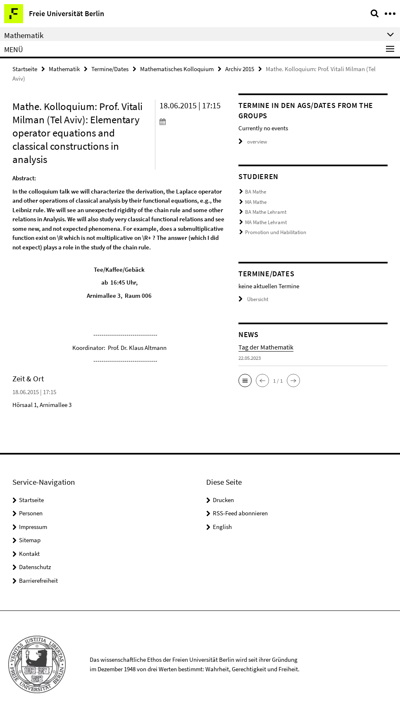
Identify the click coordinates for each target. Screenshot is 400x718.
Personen (31, 513)
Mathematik (64, 69)
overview (252, 141)
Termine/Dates (110, 69)
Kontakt (29, 554)
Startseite (24, 69)
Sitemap (29, 540)
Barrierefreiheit (38, 580)
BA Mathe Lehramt (265, 211)
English (222, 527)
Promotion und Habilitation (275, 232)
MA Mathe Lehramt (266, 222)
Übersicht (253, 299)
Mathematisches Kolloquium (177, 69)
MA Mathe (256, 202)
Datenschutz (35, 567)
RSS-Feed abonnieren (240, 513)
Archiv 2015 (239, 69)
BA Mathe (255, 191)
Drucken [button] (223, 500)
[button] (245, 380)
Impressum (33, 527)
